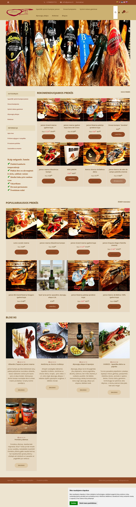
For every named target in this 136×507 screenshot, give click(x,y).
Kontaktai (80, 2)
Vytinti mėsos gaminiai (88, 9)
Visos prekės (125, 92)
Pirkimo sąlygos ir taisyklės (17, 138)
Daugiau (48, 137)
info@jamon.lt (66, 2)
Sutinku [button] (73, 503)
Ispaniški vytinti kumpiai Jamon (48, 9)
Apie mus (11, 133)
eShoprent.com (124, 480)
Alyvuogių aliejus (42, 16)
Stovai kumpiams (69, 9)
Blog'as (64, 16)
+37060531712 (50, 2)
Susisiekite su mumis (14, 148)
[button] (51, 84)
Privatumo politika (14, 143)
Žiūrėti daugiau (124, 202)
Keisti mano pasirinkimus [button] (88, 503)
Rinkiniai (55, 16)
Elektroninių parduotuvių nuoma (108, 480)
